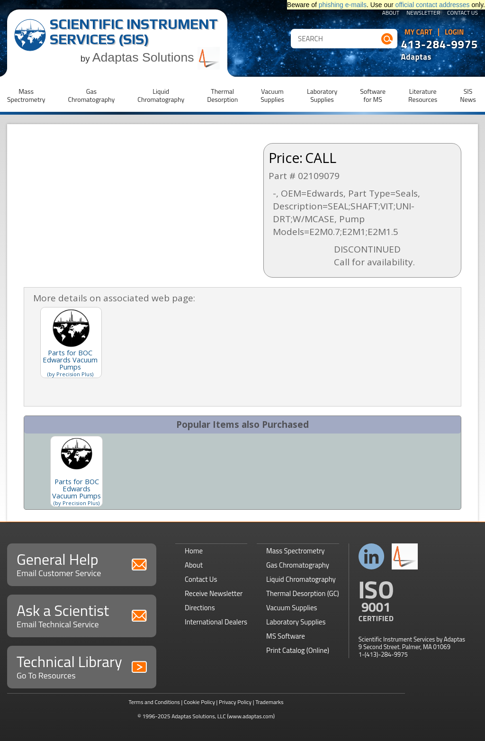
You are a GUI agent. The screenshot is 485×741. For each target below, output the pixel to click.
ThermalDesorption (222, 95)
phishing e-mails (343, 5)
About (391, 13)
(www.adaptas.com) (251, 716)
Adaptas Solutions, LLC (198, 716)
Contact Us (462, 13)
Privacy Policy (235, 701)
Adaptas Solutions (156, 57)
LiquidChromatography (160, 95)
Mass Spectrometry (295, 550)
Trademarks (269, 701)
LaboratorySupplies (322, 95)
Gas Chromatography (297, 565)
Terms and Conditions (154, 701)
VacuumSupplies (272, 95)
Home (194, 550)
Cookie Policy (199, 701)
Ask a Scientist (82, 615)
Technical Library (82, 666)
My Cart (418, 32)
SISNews (468, 95)
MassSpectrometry (26, 95)
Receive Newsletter (213, 593)
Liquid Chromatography (301, 579)
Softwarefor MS (373, 95)
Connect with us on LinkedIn (372, 556)
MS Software (285, 636)
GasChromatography (91, 95)
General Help (82, 563)
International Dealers (216, 621)
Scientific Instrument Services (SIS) (134, 31)
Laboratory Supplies (295, 621)
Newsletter (423, 13)
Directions (200, 607)
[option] (76, 471)
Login (454, 32)
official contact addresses (432, 5)
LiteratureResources (422, 95)
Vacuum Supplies (291, 607)
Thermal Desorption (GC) (302, 593)
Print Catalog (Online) (297, 650)
